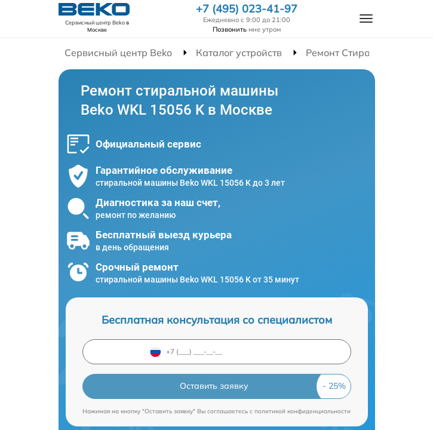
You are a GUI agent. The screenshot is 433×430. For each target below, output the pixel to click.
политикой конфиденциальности (302, 411)
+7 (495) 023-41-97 (246, 9)
